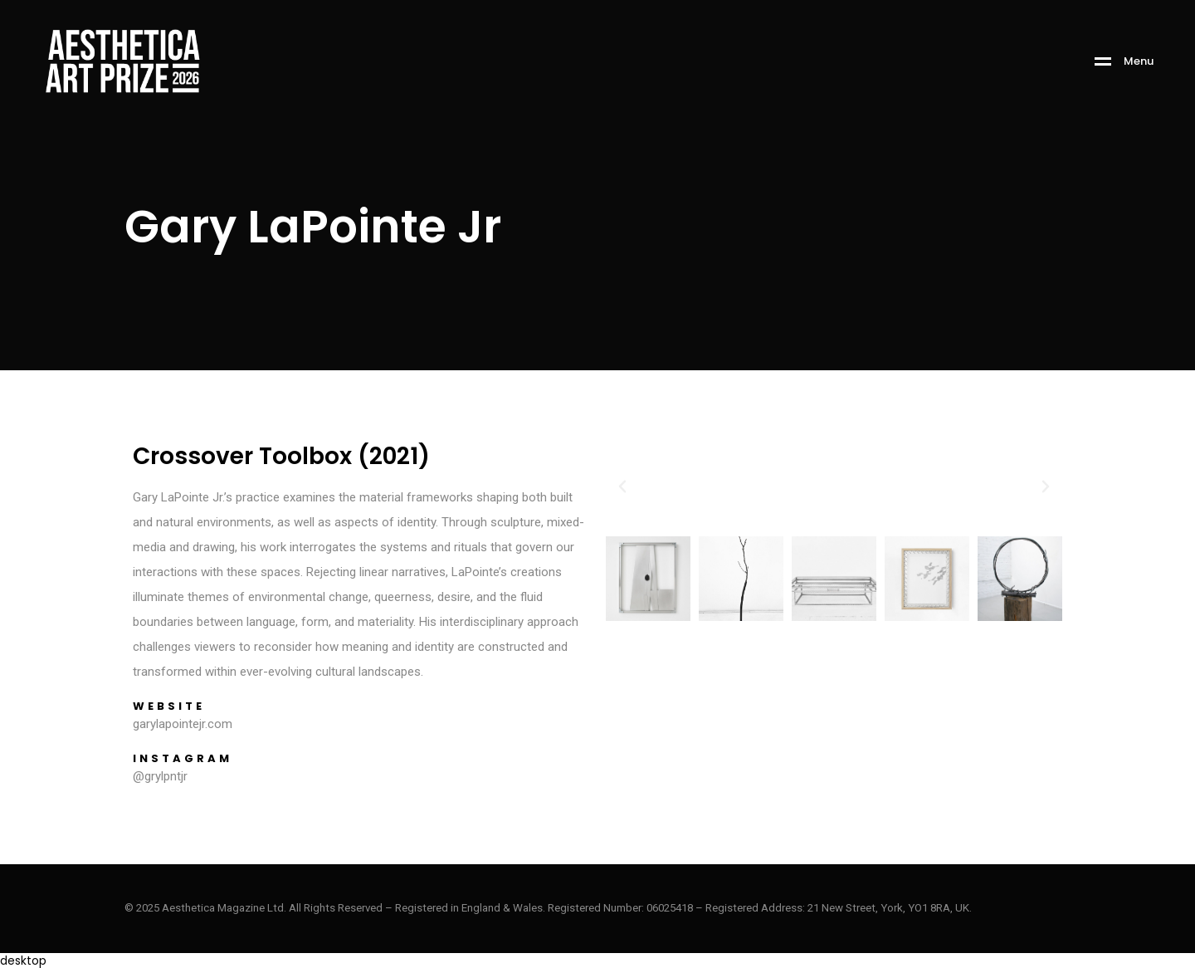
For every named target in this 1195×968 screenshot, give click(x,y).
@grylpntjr (160, 776)
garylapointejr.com (182, 723)
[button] (622, 486)
